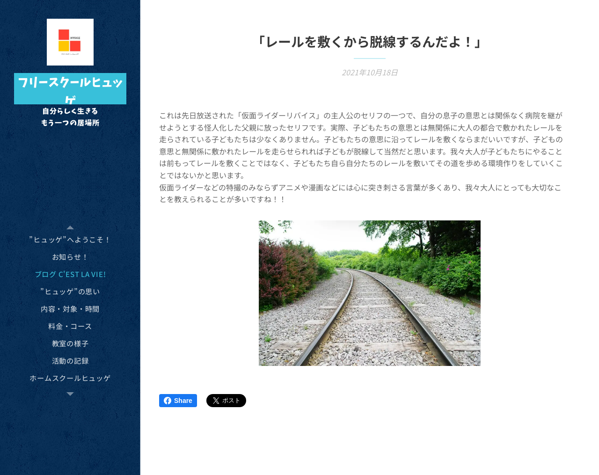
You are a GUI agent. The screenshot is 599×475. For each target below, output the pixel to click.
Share (178, 400)
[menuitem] (70, 239)
